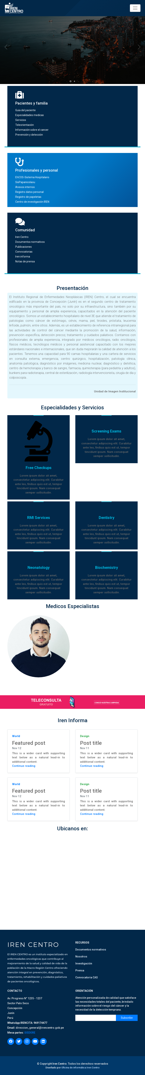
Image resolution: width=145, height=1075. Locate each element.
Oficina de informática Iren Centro (80, 1067)
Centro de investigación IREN (32, 201)
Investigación (83, 963)
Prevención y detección (29, 134)
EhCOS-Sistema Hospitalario (32, 177)
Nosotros (81, 956)
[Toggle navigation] (135, 8)
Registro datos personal (29, 191)
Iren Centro (22, 236)
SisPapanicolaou (25, 182)
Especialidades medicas (29, 115)
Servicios (20, 119)
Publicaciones (23, 246)
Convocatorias (23, 251)
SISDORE (29, 1032)
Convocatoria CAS (86, 977)
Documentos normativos (30, 241)
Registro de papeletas (28, 196)
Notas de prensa (25, 261)
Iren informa (22, 256)
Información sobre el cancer (32, 129)
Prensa (79, 970)
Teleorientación (24, 124)
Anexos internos (25, 187)
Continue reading (23, 766)
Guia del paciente (25, 110)
